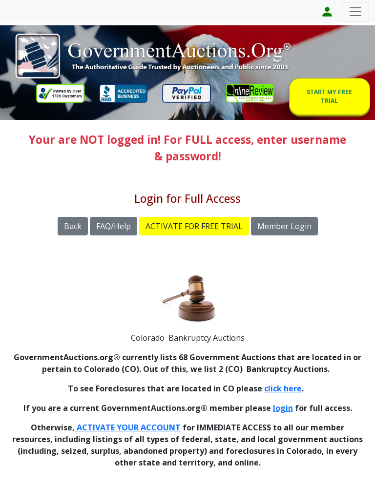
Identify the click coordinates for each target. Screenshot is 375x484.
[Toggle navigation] (355, 11)
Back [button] (73, 226)
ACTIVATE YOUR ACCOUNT (128, 427)
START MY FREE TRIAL (329, 96)
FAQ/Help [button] (113, 226)
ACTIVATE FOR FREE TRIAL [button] (194, 226)
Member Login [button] (284, 226)
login (283, 408)
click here (283, 388)
